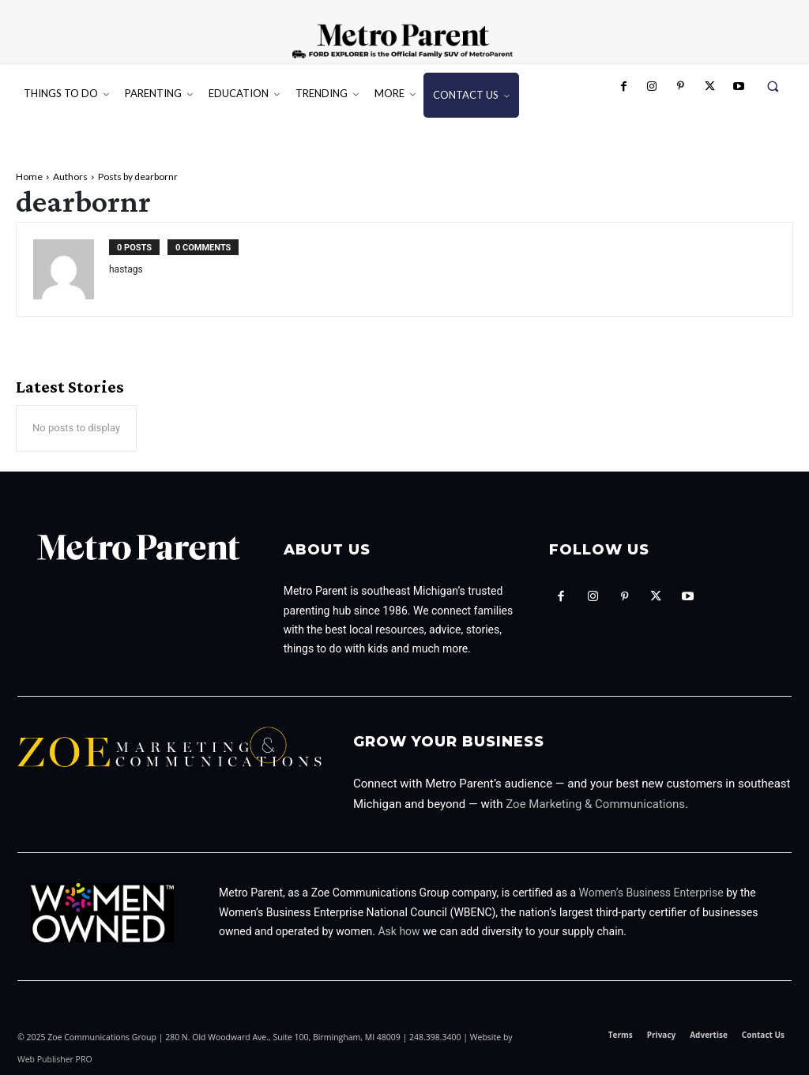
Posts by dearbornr (138, 176)
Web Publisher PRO (54, 1057)
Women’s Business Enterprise (651, 891)
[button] (773, 86)
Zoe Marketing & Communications (595, 802)
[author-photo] (71, 269)
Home (29, 176)
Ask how (399, 929)
